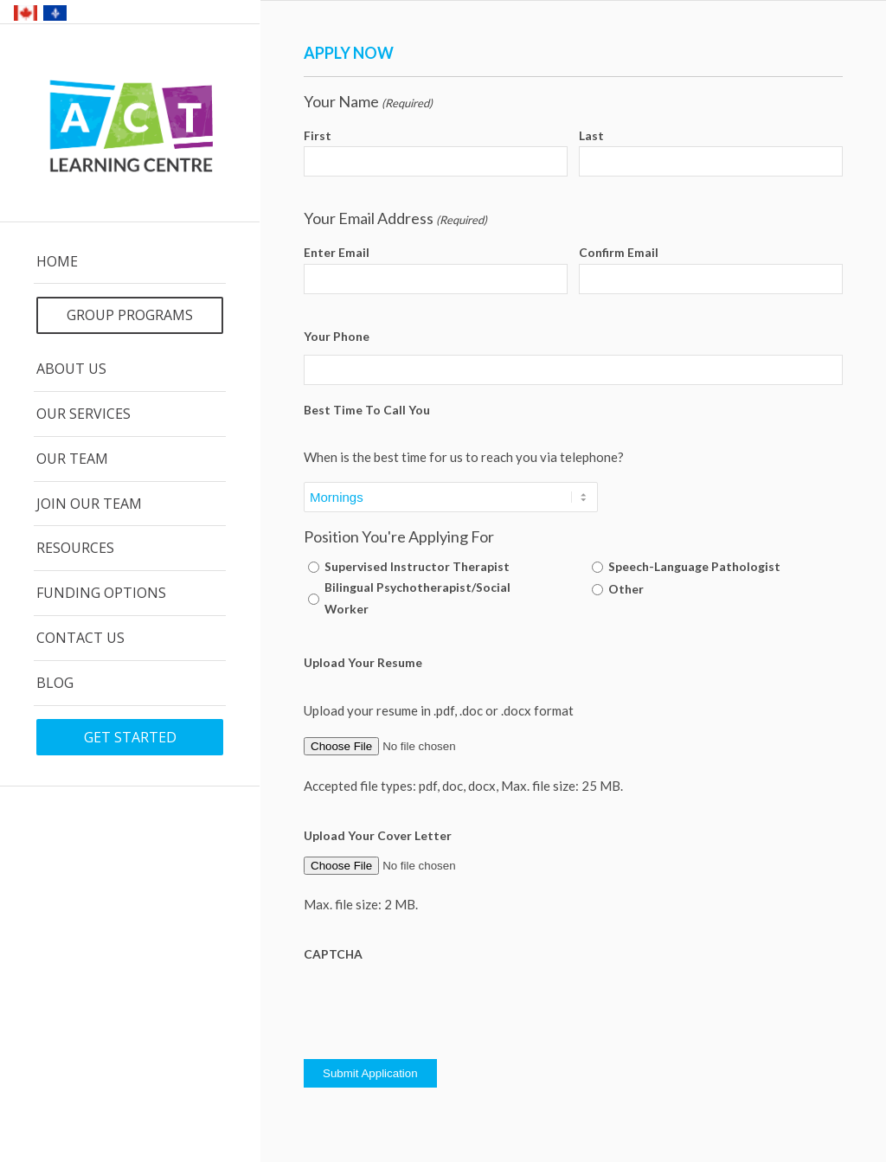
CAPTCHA (333, 954)
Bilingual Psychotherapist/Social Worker (417, 598)
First (317, 135)
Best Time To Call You (367, 409)
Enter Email (336, 252)
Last (591, 135)
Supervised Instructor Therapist (417, 566)
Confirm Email (618, 252)
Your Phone (336, 336)
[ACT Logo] (130, 124)
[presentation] (435, 1006)
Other (626, 588)
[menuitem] (130, 262)
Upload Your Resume (363, 662)
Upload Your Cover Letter (378, 835)
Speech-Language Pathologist (694, 566)
